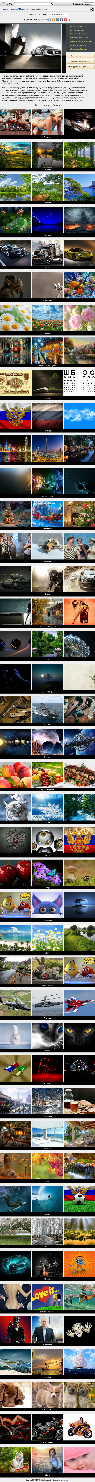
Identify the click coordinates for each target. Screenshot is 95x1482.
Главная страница (10, 9)
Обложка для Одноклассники (79, 41)
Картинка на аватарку (77, 45)
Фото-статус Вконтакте (77, 34)
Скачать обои (74, 56)
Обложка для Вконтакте (77, 38)
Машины (23, 9)
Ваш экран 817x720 (76, 26)
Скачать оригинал (75, 30)
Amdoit (66, 1480)
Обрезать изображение (77, 49)
